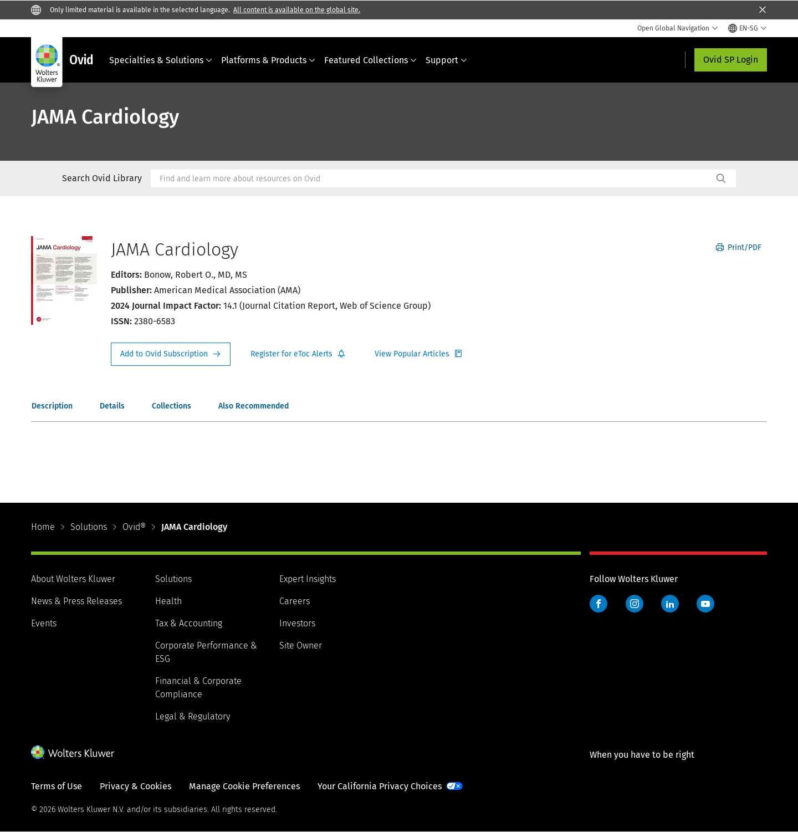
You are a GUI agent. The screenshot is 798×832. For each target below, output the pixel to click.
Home (43, 527)
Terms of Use (56, 786)
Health (168, 601)
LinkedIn (670, 603)
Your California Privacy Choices (380, 786)
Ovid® (134, 527)
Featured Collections (370, 60)
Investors (297, 623)
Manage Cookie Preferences (244, 786)
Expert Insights (307, 579)
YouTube (705, 603)
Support (446, 60)
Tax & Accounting (188, 623)
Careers (294, 601)
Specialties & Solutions (160, 60)
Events (44, 623)
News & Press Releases (76, 601)
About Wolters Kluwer (73, 579)
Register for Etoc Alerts (298, 354)
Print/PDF (738, 247)
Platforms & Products (268, 60)
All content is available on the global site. (296, 10)
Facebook (598, 603)
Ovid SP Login (730, 59)
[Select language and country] (747, 28)
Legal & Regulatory (192, 716)
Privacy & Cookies (135, 786)
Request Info (170, 354)
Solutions (88, 527)
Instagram (634, 603)
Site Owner (300, 645)
